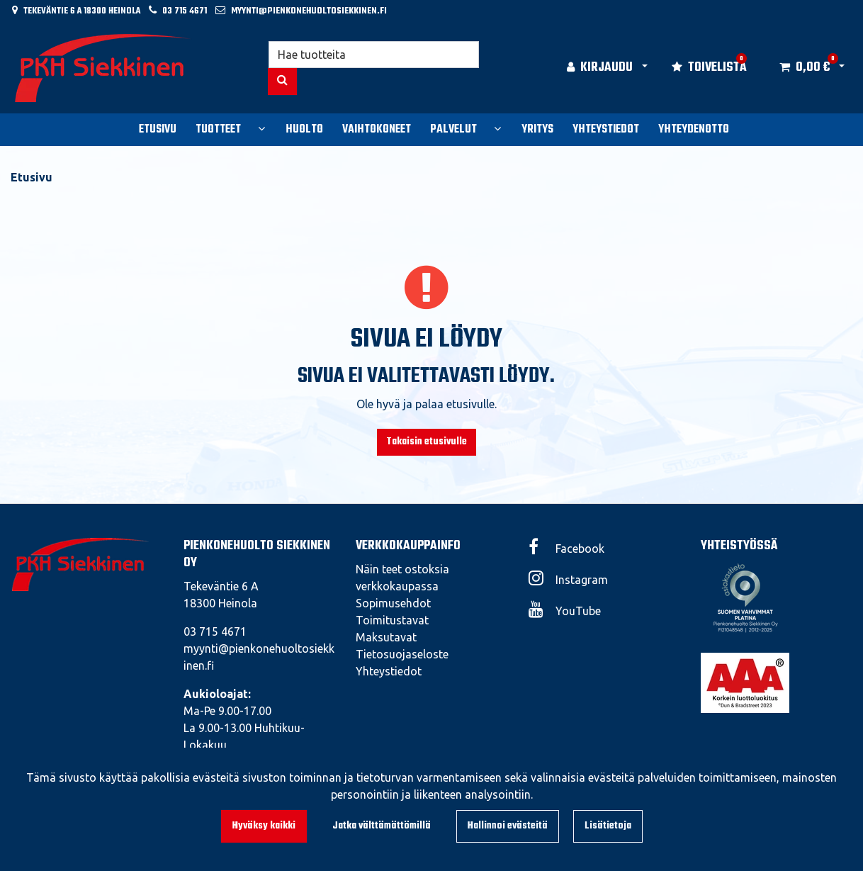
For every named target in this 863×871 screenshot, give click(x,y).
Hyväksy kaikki (263, 826)
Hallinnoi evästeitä (508, 826)
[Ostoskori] (804, 68)
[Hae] (374, 54)
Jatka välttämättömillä (381, 826)
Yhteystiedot (389, 671)
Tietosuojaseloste (402, 654)
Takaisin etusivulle (426, 442)
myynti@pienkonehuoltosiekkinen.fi (309, 11)
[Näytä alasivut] (261, 128)
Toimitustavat (392, 620)
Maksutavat (386, 637)
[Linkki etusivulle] (103, 68)
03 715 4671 (184, 11)
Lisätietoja (608, 826)
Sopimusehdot (393, 603)
